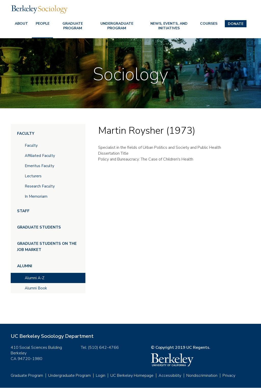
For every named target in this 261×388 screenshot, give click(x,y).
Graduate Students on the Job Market (47, 246)
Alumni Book (36, 288)
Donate (235, 23)
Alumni (24, 266)
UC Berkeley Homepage (131, 375)
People (42, 23)
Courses (208, 23)
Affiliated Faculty (40, 155)
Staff (23, 210)
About (21, 23)
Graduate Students (39, 227)
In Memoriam (36, 196)
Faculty (25, 133)
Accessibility (170, 375)
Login (100, 375)
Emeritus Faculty (39, 165)
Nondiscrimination (201, 375)
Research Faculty (40, 186)
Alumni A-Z (34, 277)
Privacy (229, 375)
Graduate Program (72, 26)
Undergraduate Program (116, 26)
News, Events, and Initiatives (169, 26)
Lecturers (33, 176)
